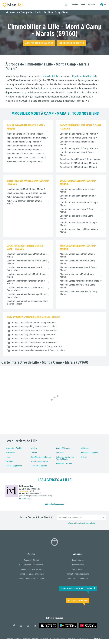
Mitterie (84, 457)
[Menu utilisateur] (103, 5)
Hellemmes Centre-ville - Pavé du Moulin (65, 458)
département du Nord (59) (84, 76)
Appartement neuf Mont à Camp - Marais (25, 157)
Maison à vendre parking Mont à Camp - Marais (78, 262)
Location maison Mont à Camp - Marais (78, 133)
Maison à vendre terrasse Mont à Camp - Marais (78, 268)
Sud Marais (85, 448)
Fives (7, 457)
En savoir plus (24, 498)
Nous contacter (77, 560)
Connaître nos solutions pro (78, 574)
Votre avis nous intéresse (78, 578)
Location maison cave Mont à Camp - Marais (77, 217)
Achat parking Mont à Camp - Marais (23, 145)
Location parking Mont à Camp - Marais (78, 148)
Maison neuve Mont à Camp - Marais (23, 161)
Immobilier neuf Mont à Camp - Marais (24, 153)
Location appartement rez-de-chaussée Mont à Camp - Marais (27, 302)
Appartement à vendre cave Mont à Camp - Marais (29, 338)
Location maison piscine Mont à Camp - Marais (78, 224)
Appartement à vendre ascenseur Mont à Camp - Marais (32, 342)
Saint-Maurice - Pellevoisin (41, 457)
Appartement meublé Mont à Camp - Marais (80, 159)
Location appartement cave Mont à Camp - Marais (26, 282)
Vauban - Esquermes (13, 466)
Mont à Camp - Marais (39, 461)
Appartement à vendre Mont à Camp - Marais (27, 137)
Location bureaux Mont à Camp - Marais (25, 189)
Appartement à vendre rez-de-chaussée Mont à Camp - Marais (35, 350)
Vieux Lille (9, 461)
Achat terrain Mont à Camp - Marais (23, 149)
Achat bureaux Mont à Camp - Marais (24, 197)
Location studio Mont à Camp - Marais (77, 137)
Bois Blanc (60, 452)
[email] (81, 517)
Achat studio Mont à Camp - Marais (23, 141)
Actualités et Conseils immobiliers (31, 578)
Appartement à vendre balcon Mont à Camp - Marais (30, 322)
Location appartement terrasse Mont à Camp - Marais (24, 268)
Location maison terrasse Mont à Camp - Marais (78, 203)
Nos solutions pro (78, 600)
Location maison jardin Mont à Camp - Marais (77, 210)
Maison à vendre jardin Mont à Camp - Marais (77, 275)
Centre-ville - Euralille (13, 448)
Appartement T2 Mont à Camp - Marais (77, 163)
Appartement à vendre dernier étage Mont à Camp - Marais (33, 346)
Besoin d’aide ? (78, 569)
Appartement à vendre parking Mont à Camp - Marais (31, 326)
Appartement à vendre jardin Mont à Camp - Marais (30, 334)
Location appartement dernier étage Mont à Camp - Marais (26, 295)
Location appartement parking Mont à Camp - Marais (27, 262)
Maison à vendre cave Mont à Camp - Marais (80, 280)
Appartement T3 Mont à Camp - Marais (77, 167)
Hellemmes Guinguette (89, 452)
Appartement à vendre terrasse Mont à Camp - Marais (31, 330)
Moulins (34, 448)
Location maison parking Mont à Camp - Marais (78, 197)
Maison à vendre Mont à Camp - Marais (25, 133)
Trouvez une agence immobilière (31, 574)
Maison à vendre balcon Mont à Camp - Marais (78, 255)
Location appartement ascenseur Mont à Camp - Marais (25, 289)
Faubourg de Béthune (39, 466)
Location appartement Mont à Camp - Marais (77, 153)
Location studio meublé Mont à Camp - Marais (78, 143)
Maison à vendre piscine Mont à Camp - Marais (78, 286)
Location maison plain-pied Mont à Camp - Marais (79, 230)
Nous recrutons (77, 565)
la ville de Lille (51, 76)
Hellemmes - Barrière (64, 463)
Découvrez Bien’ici (31, 560)
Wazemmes (10, 452)
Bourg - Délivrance (63, 448)
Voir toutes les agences (54, 504)
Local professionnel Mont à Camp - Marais (26, 193)
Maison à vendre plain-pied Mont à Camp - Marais (79, 293)
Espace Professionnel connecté (78, 588)
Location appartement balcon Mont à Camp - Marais (27, 255)
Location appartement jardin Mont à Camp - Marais (27, 275)
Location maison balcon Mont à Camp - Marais (78, 190)
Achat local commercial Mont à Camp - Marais (25, 202)
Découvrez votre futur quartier (31, 565)
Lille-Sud (34, 452)
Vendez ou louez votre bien (31, 569)
